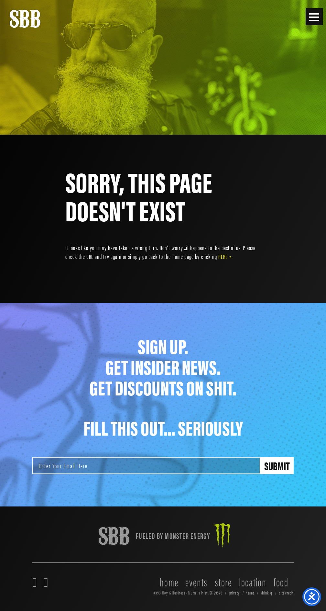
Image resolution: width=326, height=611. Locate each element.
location (252, 581)
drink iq (267, 593)
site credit (286, 593)
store (223, 581)
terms (250, 593)
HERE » (225, 256)
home (169, 581)
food (281, 581)
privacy (234, 593)
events (196, 581)
